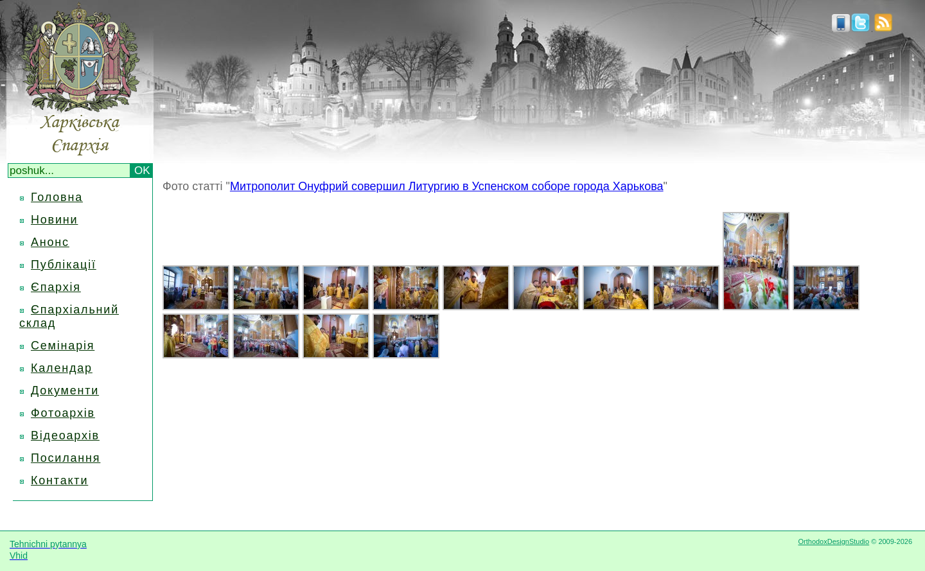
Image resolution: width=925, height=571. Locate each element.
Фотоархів (63, 413)
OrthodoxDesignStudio (833, 541)
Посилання (65, 458)
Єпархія (56, 287)
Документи (65, 390)
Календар (61, 368)
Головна (57, 197)
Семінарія (62, 345)
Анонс (50, 242)
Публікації (63, 264)
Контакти (59, 480)
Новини (54, 219)
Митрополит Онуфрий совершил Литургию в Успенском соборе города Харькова (447, 186)
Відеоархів (65, 435)
